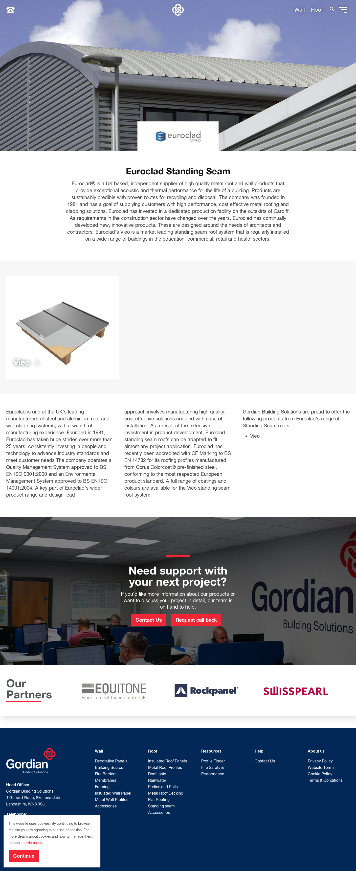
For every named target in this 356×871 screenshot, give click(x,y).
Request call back (196, 620)
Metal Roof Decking (165, 793)
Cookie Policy (320, 774)
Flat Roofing (159, 799)
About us (316, 751)
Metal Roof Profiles (165, 767)
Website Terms (321, 767)
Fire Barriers (105, 774)
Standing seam (161, 806)
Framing (102, 786)
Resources (211, 751)
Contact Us (148, 620)
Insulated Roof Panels (167, 761)
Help (259, 751)
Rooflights (157, 774)
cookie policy (32, 843)
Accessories (106, 806)
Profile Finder (213, 761)
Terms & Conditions (325, 780)
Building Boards (109, 767)
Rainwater (157, 780)
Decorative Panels (111, 761)
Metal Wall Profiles (111, 799)
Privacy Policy (320, 761)
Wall (299, 9)
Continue (23, 856)
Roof (317, 9)
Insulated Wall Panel (113, 793)
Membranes (105, 780)
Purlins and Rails (163, 786)
